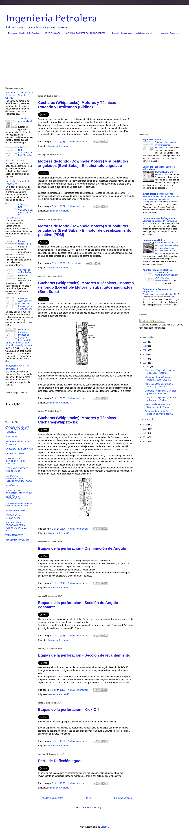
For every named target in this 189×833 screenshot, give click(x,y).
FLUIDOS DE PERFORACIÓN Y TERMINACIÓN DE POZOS (18, 478)
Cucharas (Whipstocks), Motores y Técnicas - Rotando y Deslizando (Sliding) (78, 104)
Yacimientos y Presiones (17, 540)
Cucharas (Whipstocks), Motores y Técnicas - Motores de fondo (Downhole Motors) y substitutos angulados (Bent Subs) (86, 287)
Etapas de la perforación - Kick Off (68, 709)
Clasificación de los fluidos (24, 271)
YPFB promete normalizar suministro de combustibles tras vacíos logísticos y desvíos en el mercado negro (167, 247)
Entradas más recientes (51, 798)
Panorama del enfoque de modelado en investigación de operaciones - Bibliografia (161, 199)
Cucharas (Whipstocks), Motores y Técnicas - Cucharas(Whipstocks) (78, 420)
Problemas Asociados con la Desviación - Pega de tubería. (19, 95)
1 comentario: (75, 263)
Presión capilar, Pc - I (24, 242)
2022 (145, 346)
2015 (145, 429)
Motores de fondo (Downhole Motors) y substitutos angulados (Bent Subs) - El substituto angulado (83, 163)
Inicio (88, 798)
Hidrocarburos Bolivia (154, 240)
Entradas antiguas (123, 798)
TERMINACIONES (14, 535)
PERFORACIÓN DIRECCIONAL (13, 516)
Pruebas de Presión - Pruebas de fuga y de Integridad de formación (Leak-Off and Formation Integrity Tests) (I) (19, 337)
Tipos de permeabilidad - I (25, 121)
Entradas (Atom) (93, 807)
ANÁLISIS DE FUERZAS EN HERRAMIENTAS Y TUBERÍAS (17, 429)
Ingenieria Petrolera (51, 18)
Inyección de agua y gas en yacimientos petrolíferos (133, 33)
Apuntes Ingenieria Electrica (157, 270)
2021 (145, 350)
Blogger (104, 827)
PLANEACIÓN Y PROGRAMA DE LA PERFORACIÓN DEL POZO (15, 526)
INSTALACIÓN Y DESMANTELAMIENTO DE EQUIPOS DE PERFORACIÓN (18, 494)
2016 (145, 424)
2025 (145, 342)
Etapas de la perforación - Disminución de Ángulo (82, 548)
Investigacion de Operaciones (158, 194)
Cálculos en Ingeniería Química (159, 218)
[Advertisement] (94, 62)
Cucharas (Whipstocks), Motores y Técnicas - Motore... (160, 392)
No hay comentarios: (78, 141)
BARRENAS (11, 436)
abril (147, 366)
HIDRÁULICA (12, 485)
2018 (145, 358)
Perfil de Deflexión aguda (60, 761)
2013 (145, 437)
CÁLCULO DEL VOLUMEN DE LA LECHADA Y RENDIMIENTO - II (19, 154)
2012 (145, 441)
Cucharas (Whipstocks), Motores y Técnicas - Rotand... (160, 371)
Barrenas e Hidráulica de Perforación (23, 33)
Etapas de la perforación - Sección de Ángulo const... (159, 412)
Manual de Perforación (170, 33)
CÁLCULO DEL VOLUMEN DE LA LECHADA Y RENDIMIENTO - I (19, 211)
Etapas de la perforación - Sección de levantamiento (84, 655)
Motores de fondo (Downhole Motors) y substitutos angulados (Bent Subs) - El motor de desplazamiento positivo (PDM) (84, 230)
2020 (145, 354)
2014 (145, 433)
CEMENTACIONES (52, 33)
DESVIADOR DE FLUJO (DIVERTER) (17, 367)
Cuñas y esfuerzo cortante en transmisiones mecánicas (167, 145)
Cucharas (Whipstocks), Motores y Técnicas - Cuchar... (160, 398)
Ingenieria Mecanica (153, 139)
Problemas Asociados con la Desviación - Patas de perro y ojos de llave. (25, 303)
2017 (145, 363)
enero (148, 419)
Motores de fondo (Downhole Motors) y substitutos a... (159, 378)
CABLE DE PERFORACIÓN (19, 449)
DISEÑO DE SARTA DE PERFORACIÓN (17, 469)
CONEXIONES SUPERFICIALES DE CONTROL (86, 33)
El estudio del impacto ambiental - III (159, 294)
